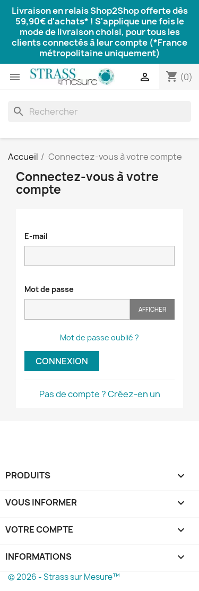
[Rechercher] (99, 111)
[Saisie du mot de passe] (77, 309)
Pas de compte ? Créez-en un (99, 394)
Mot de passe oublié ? (99, 337)
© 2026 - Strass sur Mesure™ (64, 577)
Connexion (62, 361)
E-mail (36, 236)
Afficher (152, 309)
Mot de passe (49, 289)
